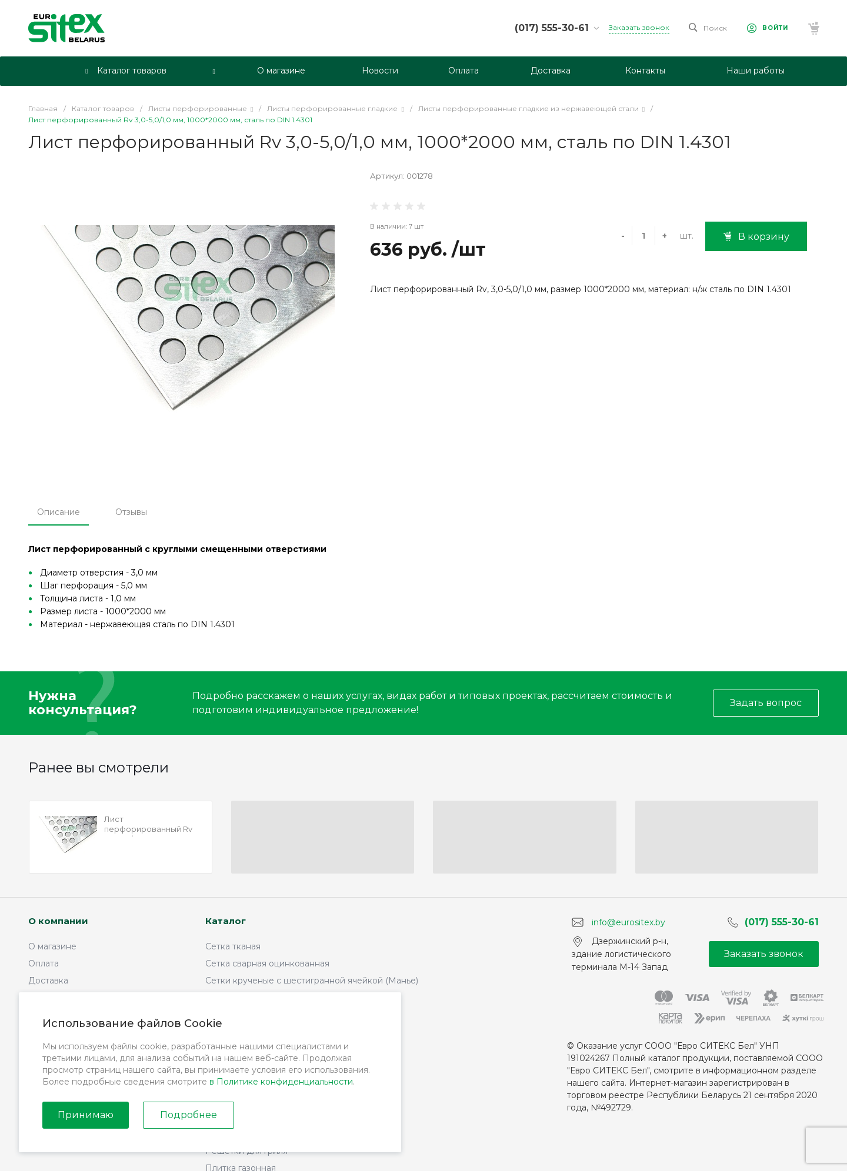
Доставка (48, 980)
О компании (58, 920)
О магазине (52, 946)
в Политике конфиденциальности (281, 1081)
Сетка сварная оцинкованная (267, 963)
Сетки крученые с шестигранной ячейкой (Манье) (311, 980)
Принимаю (86, 1114)
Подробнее (188, 1114)
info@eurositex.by (628, 921)
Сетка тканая (233, 946)
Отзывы (131, 512)
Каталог (225, 920)
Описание (58, 512)
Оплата (43, 963)
